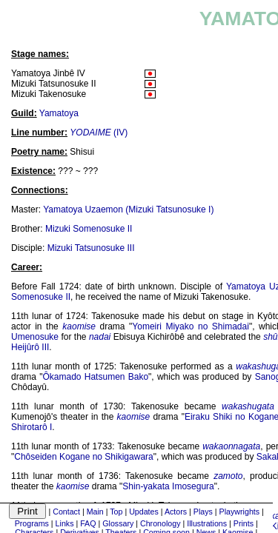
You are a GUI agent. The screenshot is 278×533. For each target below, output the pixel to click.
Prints (244, 523)
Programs (32, 523)
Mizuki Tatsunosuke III (91, 248)
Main (95, 511)
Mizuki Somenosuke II (88, 229)
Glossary (117, 523)
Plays (203, 511)
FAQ (88, 523)
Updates (144, 511)
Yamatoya (59, 113)
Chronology (160, 523)
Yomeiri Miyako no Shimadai (190, 326)
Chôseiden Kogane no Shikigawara (83, 457)
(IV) (99, 132)
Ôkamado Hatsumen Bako (96, 377)
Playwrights (239, 511)
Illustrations (207, 523)
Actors (176, 511)
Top (116, 511)
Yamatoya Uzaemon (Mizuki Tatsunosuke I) (128, 209)
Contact (66, 511)
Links (65, 523)
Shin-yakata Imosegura (168, 486)
